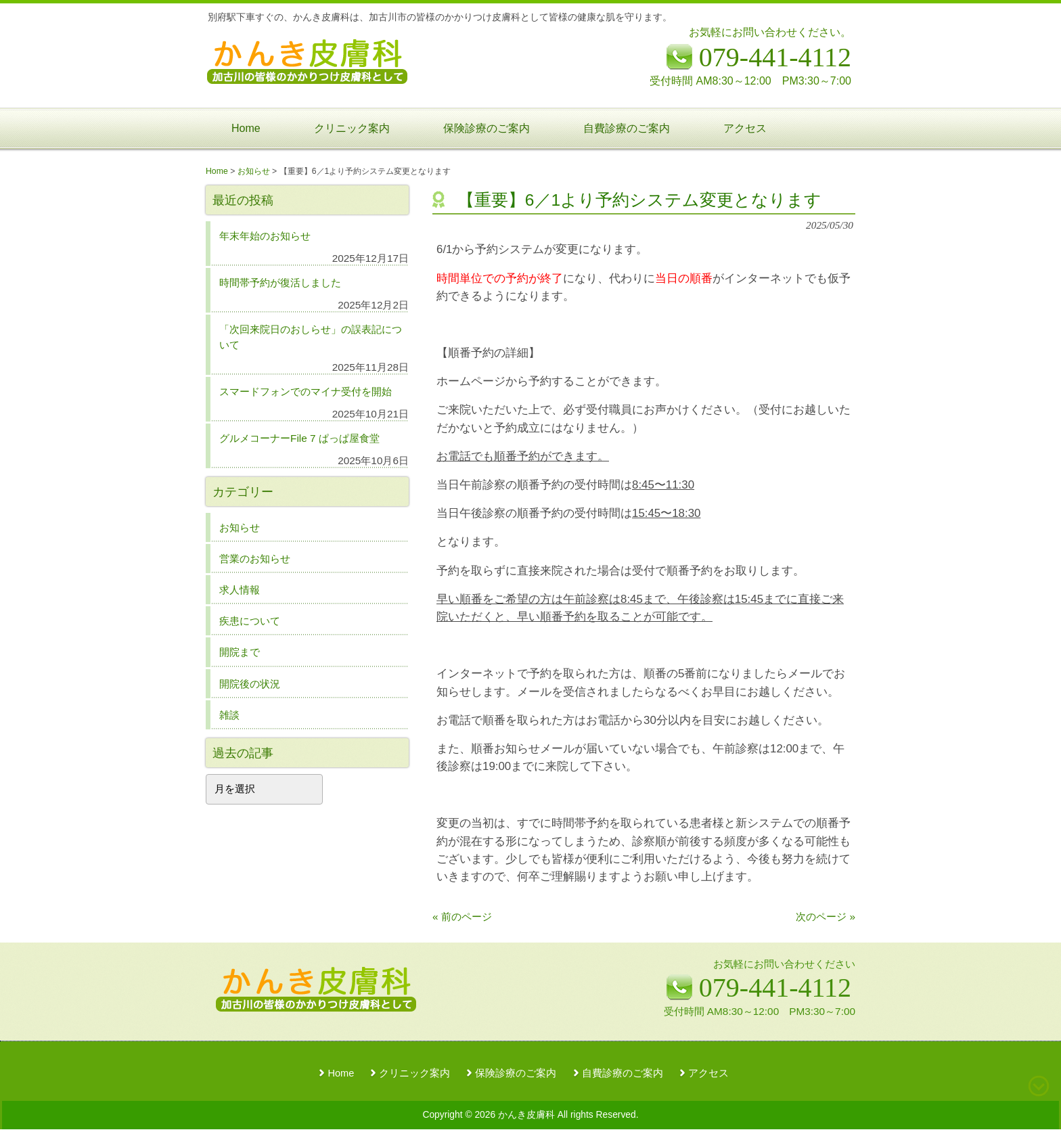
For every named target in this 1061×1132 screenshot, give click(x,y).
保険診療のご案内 (515, 1073)
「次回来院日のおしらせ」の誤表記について (310, 336)
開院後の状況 (249, 683)
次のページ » (825, 916)
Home (341, 1073)
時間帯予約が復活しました (280, 282)
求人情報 (239, 589)
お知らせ (239, 527)
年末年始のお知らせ (265, 236)
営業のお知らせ (254, 558)
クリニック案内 (414, 1073)
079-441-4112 (775, 987)
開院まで (239, 652)
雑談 (229, 715)
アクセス (708, 1073)
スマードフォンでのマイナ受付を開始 (305, 391)
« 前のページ (462, 916)
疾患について (249, 621)
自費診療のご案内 (622, 1073)
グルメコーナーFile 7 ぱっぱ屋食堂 (299, 438)
